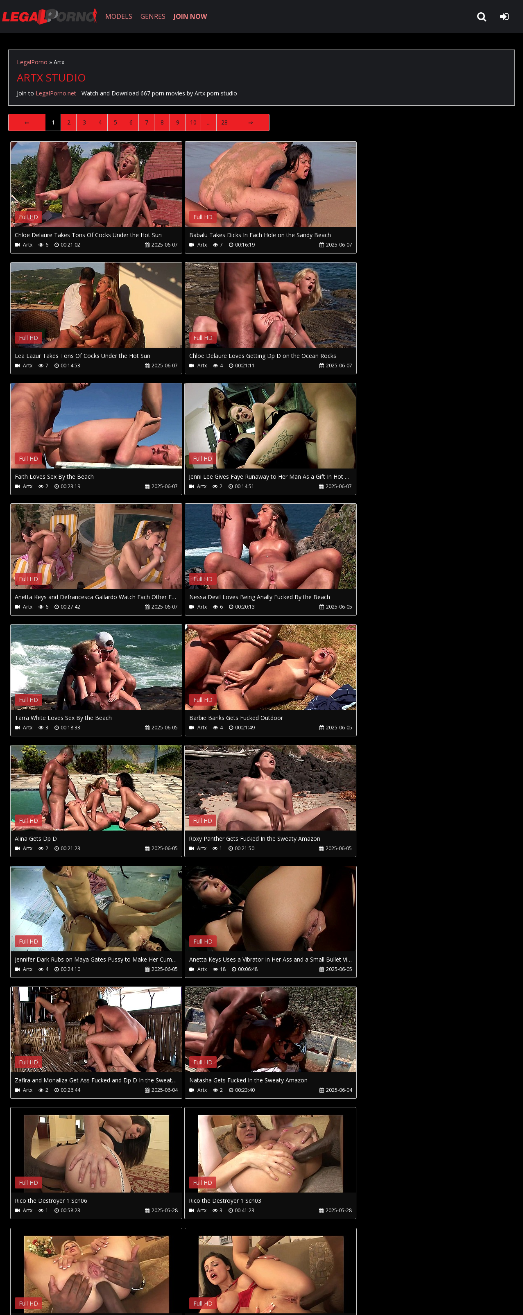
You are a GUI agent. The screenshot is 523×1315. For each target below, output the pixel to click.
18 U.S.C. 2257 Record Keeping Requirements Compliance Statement (268, 1300)
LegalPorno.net (53, 16)
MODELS (120, 16)
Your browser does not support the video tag (97, 190)
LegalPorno (32, 62)
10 (193, 122)
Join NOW (22, 1276)
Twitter (193, 1276)
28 (224, 122)
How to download (143, 1276)
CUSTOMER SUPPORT (74, 1276)
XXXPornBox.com (240, 1276)
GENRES (154, 16)
